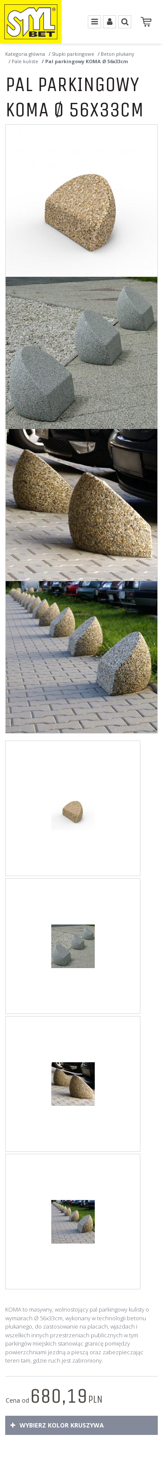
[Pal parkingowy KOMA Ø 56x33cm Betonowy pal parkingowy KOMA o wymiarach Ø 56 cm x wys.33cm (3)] (81, 505)
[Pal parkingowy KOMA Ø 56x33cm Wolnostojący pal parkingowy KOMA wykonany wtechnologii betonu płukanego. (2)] (81, 353)
